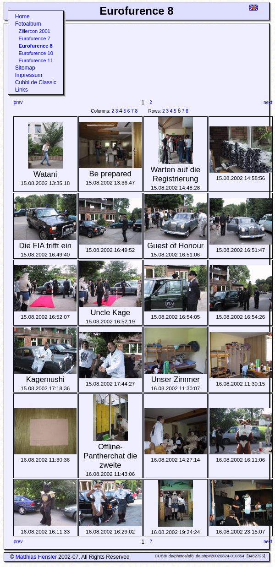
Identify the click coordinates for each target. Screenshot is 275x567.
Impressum (28, 75)
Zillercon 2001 (34, 31)
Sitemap (25, 68)
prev (18, 102)
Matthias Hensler (36, 557)
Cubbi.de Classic (35, 82)
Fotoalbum (28, 24)
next (268, 102)
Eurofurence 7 (34, 38)
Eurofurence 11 (36, 60)
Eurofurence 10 (36, 53)
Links (21, 90)
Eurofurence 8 (36, 46)
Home (22, 16)
